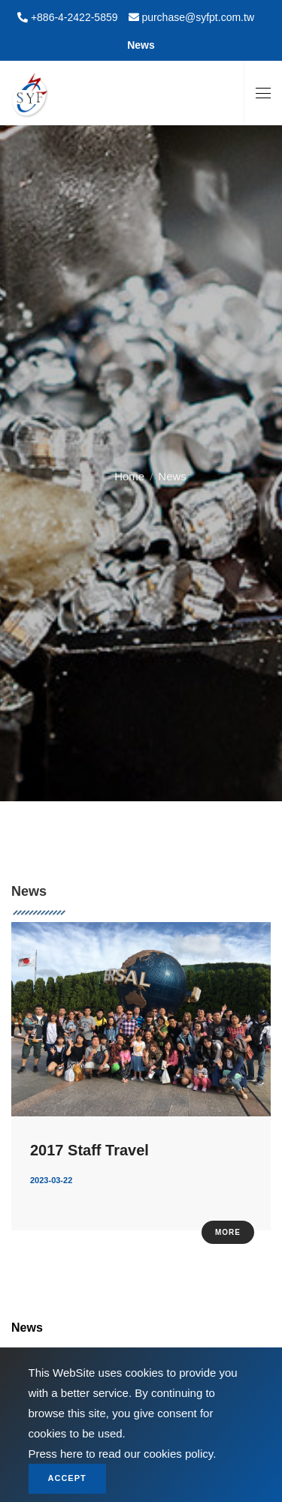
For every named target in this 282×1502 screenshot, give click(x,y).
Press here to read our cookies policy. (123, 1453)
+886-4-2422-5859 (73, 17)
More (228, 1232)
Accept (67, 1477)
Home (129, 471)
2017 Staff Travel (89, 1150)
